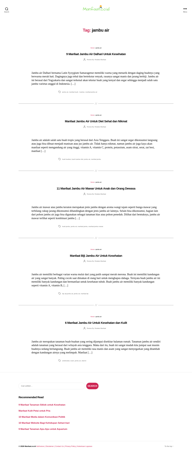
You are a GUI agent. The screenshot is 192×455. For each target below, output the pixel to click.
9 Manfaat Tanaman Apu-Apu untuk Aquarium (43, 430)
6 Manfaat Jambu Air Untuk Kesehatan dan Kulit (96, 324)
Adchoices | (41, 448)
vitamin (84, 362)
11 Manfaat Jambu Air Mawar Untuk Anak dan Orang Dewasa (96, 190)
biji (63, 295)
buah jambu (66, 228)
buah (72, 362)
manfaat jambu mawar (95, 228)
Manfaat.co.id (30, 448)
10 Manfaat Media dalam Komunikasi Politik (42, 418)
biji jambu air (69, 295)
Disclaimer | (50, 448)
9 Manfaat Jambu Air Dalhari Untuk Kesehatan (96, 55)
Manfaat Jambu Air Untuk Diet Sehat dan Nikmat (96, 123)
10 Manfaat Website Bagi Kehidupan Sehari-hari (44, 424)
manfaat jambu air (91, 93)
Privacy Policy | (71, 448)
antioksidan (66, 362)
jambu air (65, 93)
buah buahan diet (77, 161)
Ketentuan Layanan (84, 448)
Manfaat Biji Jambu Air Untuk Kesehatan (96, 257)
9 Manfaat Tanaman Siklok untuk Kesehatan (42, 406)
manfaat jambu (96, 161)
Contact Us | (60, 448)
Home (92, 49)
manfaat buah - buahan (77, 93)
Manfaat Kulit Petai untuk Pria (34, 412)
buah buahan (66, 161)
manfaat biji (84, 295)
